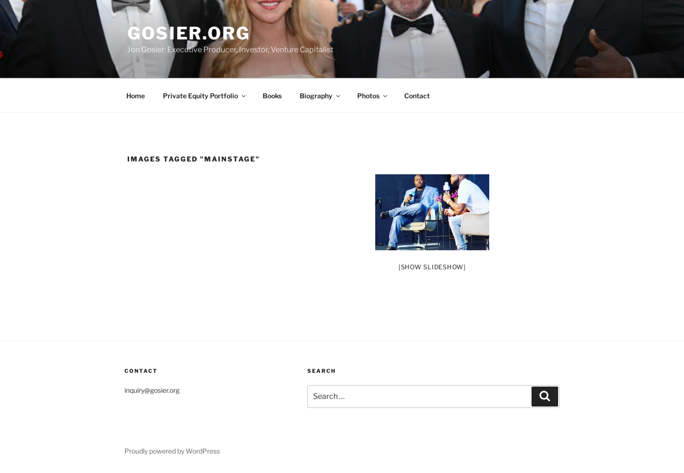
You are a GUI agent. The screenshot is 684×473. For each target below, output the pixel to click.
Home (135, 96)
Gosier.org (188, 33)
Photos (373, 96)
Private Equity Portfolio (205, 96)
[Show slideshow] (432, 267)
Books (272, 96)
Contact (417, 96)
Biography (321, 96)
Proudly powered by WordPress (172, 451)
